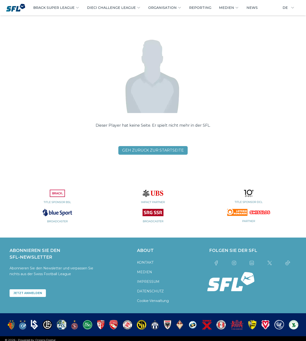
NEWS (252, 8)
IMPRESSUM (148, 281)
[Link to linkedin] (252, 263)
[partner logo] (57, 199)
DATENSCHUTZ (150, 291)
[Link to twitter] (270, 263)
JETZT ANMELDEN (27, 293)
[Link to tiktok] (287, 263)
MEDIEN (144, 272)
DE (289, 8)
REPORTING (200, 8)
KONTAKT (145, 262)
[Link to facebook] (216, 263)
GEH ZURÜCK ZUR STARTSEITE (153, 150)
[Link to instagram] (234, 263)
